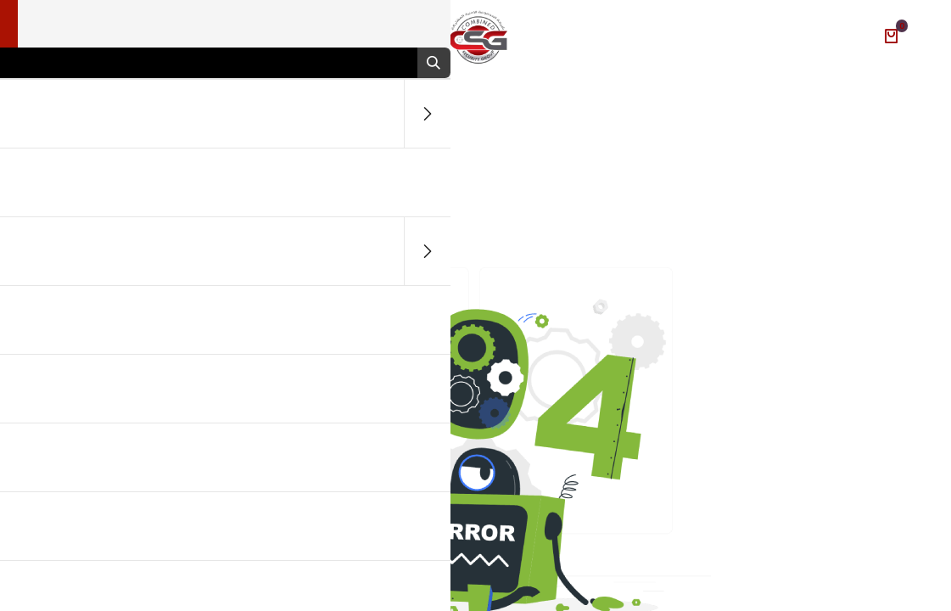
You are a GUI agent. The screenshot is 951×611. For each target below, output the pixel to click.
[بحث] (424, 63)
